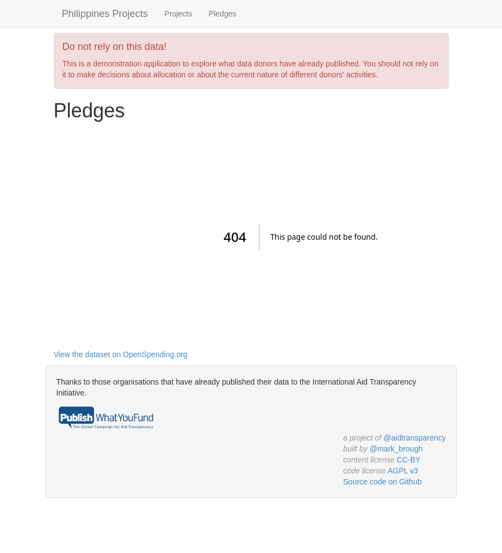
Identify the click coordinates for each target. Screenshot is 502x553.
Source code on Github (382, 481)
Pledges (222, 13)
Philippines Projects (105, 13)
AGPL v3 (402, 470)
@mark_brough (396, 448)
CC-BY (409, 459)
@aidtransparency (414, 437)
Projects (179, 13)
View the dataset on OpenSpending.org (121, 354)
